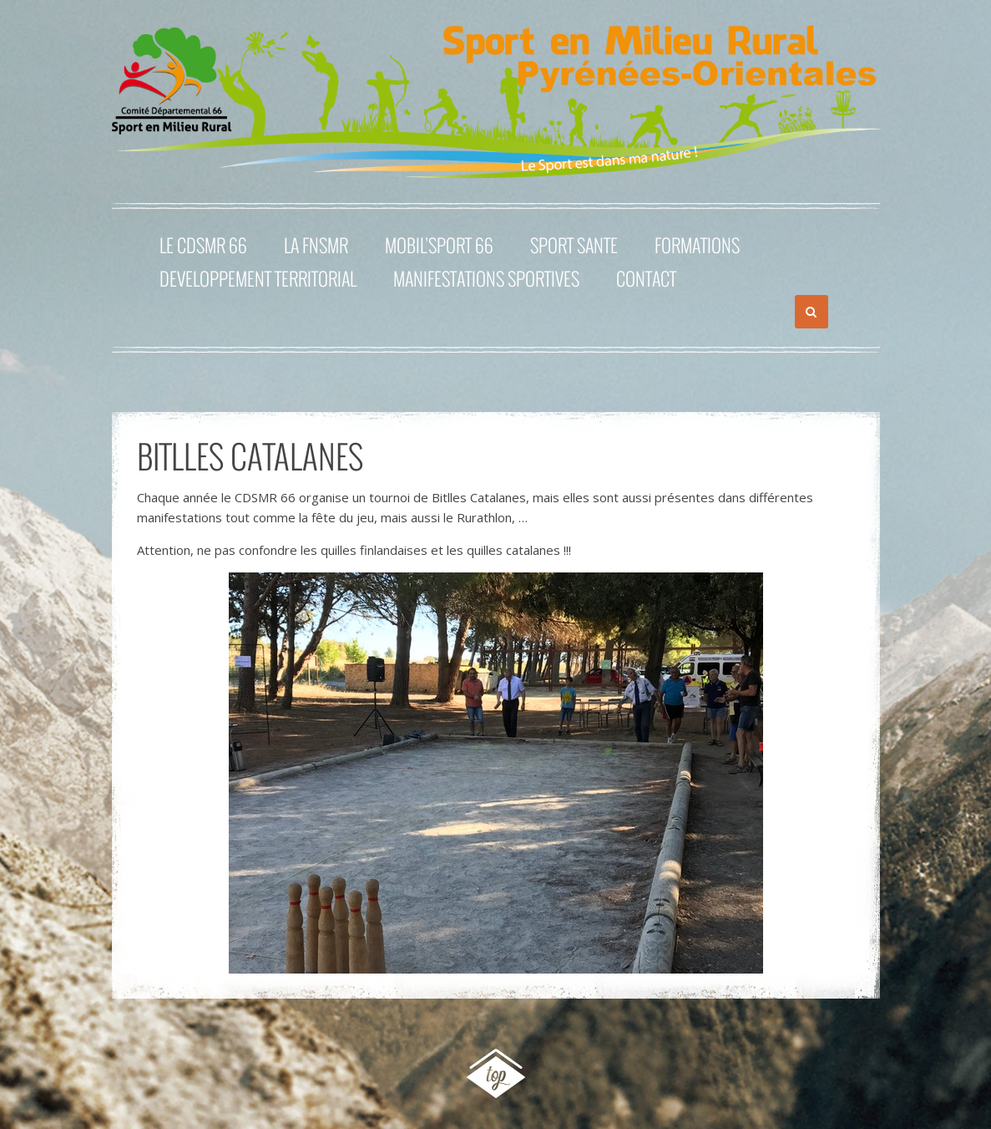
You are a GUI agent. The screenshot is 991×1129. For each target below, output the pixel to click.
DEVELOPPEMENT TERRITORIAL (257, 278)
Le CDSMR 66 (203, 244)
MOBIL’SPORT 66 (439, 244)
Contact (646, 278)
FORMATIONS (697, 244)
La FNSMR (316, 244)
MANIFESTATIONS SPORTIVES (486, 278)
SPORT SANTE (574, 244)
